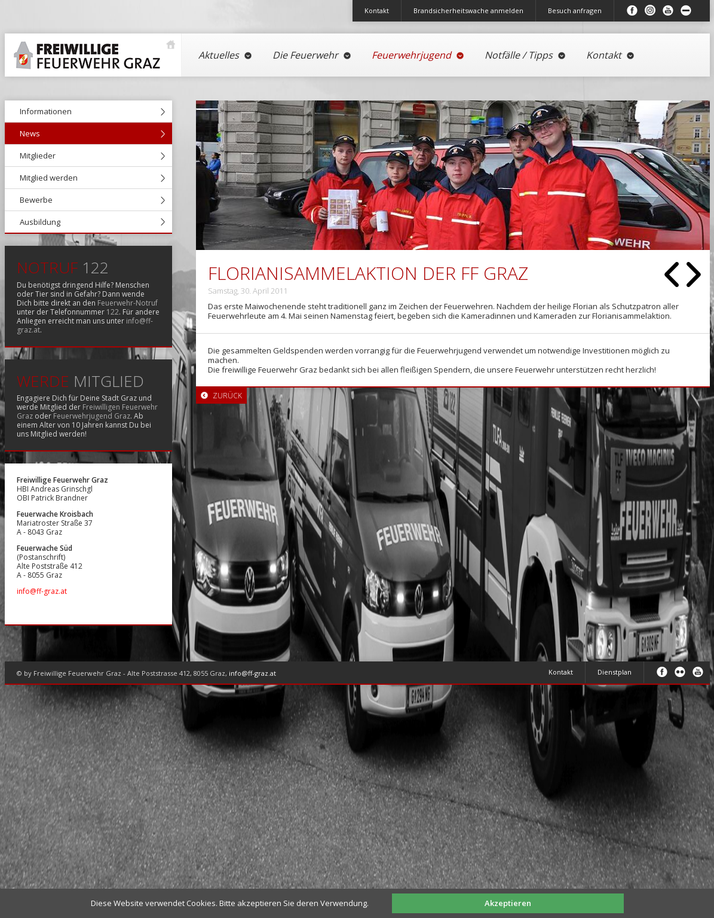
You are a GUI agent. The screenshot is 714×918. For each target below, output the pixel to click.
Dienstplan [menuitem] (614, 671)
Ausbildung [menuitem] (40, 221)
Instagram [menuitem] (650, 10)
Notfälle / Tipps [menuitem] (525, 55)
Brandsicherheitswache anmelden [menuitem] (468, 10)
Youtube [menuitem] (668, 10)
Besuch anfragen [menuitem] (575, 10)
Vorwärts (694, 274)
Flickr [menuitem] (680, 672)
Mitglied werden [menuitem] (49, 177)
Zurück (671, 274)
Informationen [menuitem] (46, 111)
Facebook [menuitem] (632, 10)
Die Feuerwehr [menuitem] (312, 55)
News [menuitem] (30, 133)
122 (112, 312)
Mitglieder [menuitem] (38, 155)
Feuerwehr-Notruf (127, 303)
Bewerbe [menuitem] (36, 199)
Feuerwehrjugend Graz (91, 416)
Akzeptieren (508, 903)
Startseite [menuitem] (90, 50)
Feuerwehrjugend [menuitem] (418, 55)
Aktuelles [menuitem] (225, 55)
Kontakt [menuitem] (376, 10)
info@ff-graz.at (42, 591)
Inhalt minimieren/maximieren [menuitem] (686, 10)
